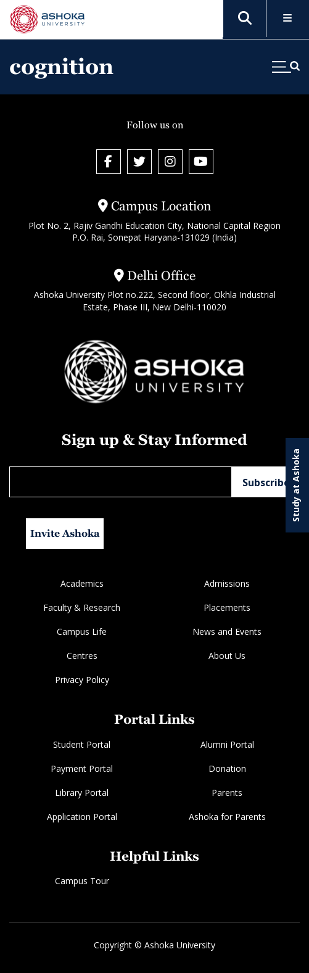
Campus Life (82, 631)
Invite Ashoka (65, 533)
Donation (227, 768)
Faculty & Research (81, 607)
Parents (227, 792)
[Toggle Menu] (287, 18)
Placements (227, 607)
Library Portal (82, 792)
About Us (226, 655)
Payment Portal (82, 768)
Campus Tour (82, 881)
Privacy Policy (82, 679)
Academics (82, 583)
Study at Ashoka (296, 485)
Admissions (227, 583)
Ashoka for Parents (227, 816)
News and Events (227, 631)
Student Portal (81, 744)
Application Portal (82, 816)
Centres (82, 655)
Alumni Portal (227, 744)
